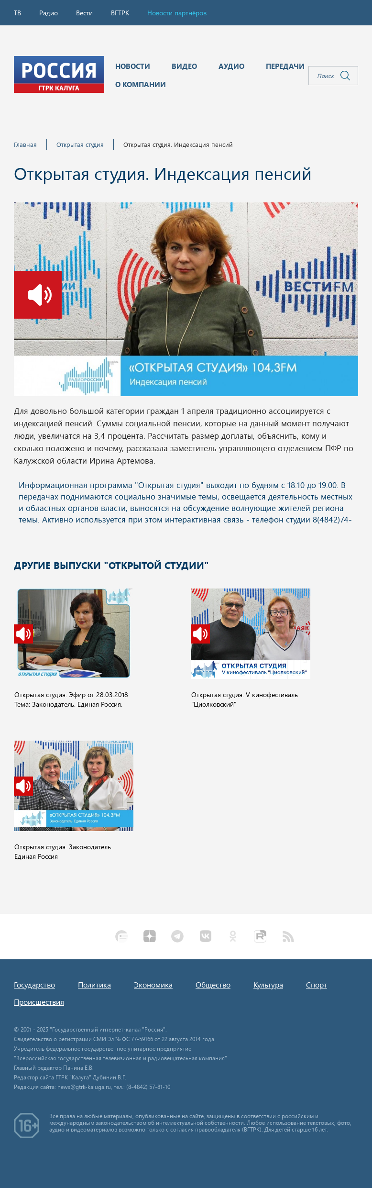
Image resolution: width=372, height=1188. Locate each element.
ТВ (17, 12)
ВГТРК (120, 12)
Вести (84, 12)
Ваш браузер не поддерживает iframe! (186, 503)
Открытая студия (80, 144)
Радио (48, 12)
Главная (25, 144)
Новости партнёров (177, 12)
